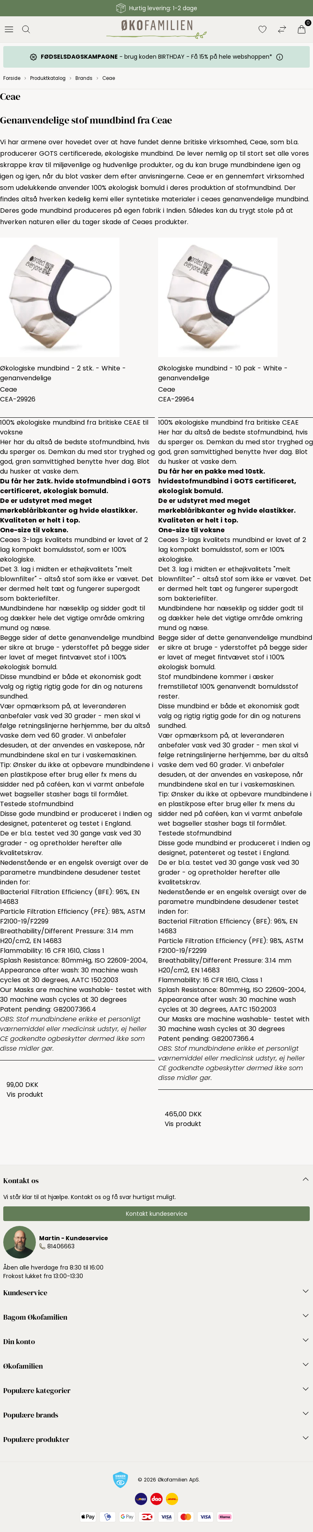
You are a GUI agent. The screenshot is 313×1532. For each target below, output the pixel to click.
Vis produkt (25, 1094)
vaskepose (113, 745)
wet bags (15, 794)
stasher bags (67, 794)
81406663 (61, 1246)
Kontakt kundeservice (156, 1214)
